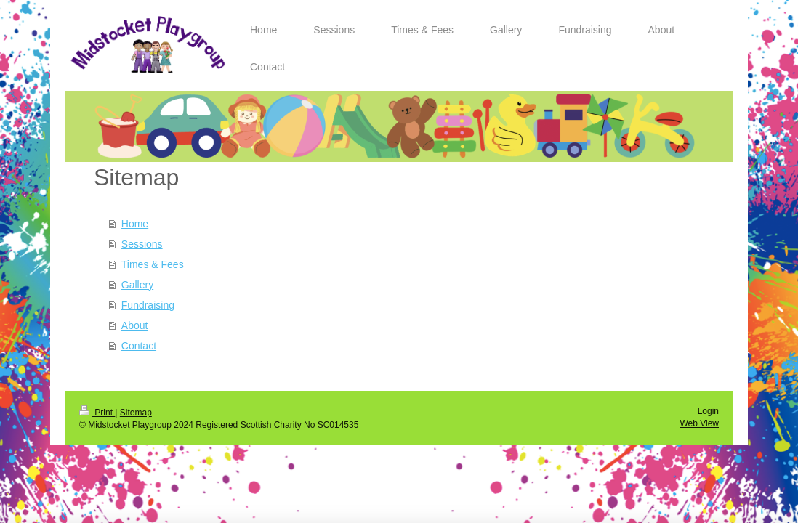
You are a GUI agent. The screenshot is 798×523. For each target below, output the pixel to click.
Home (134, 224)
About (134, 325)
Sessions (142, 244)
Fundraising (147, 305)
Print (97, 413)
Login (708, 411)
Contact (138, 346)
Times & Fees (152, 264)
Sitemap (136, 413)
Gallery (137, 285)
